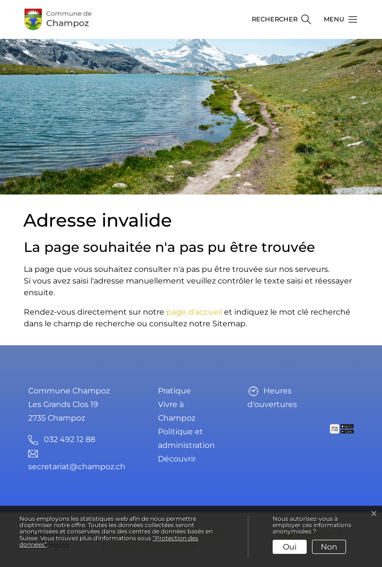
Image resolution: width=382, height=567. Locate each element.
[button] (337, 19)
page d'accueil (194, 312)
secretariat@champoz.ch (76, 466)
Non (329, 546)
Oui (289, 546)
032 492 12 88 (69, 439)
